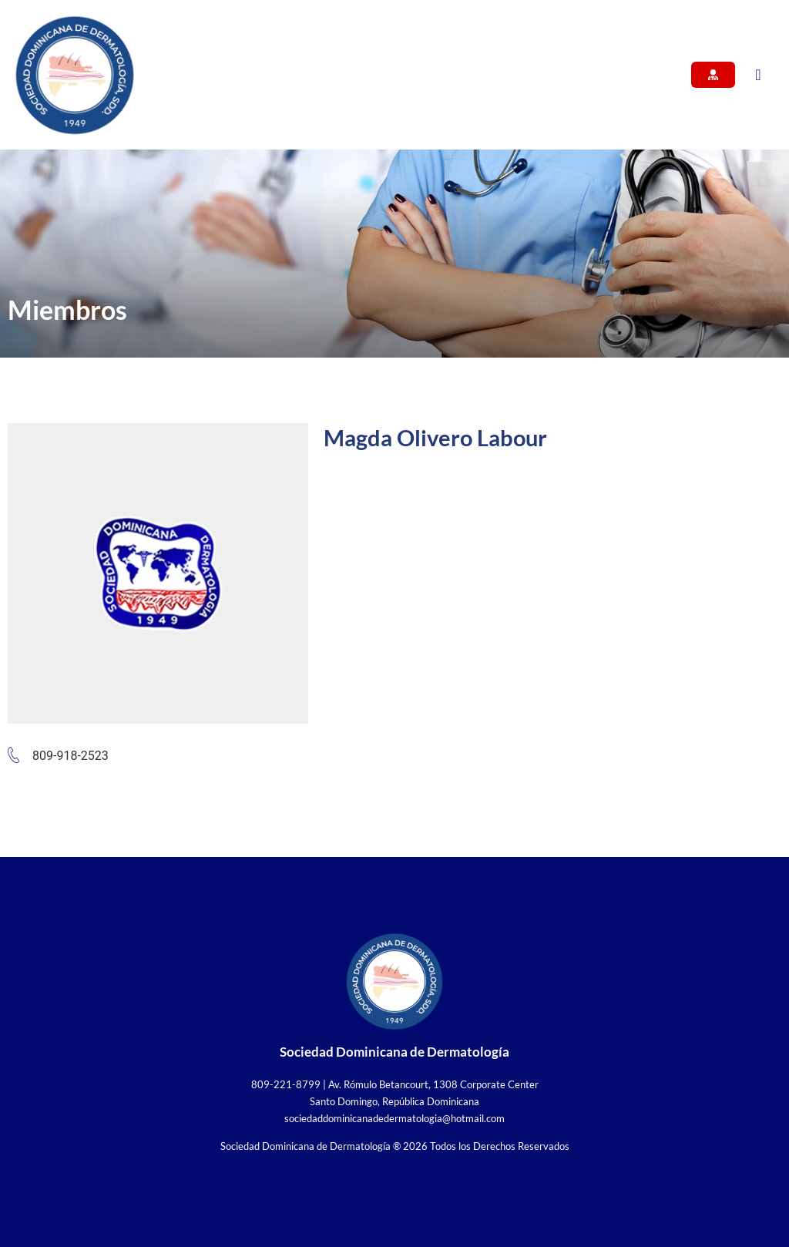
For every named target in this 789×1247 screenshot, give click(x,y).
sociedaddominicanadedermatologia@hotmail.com (394, 1118)
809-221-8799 (286, 1084)
